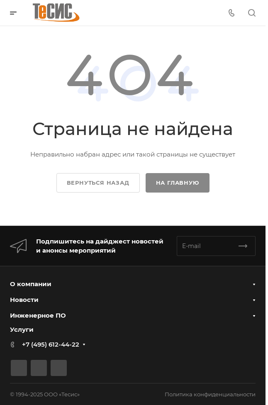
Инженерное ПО (38, 315)
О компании (30, 284)
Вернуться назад (98, 182)
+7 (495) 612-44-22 (50, 344)
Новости (24, 300)
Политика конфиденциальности (210, 394)
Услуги (22, 329)
